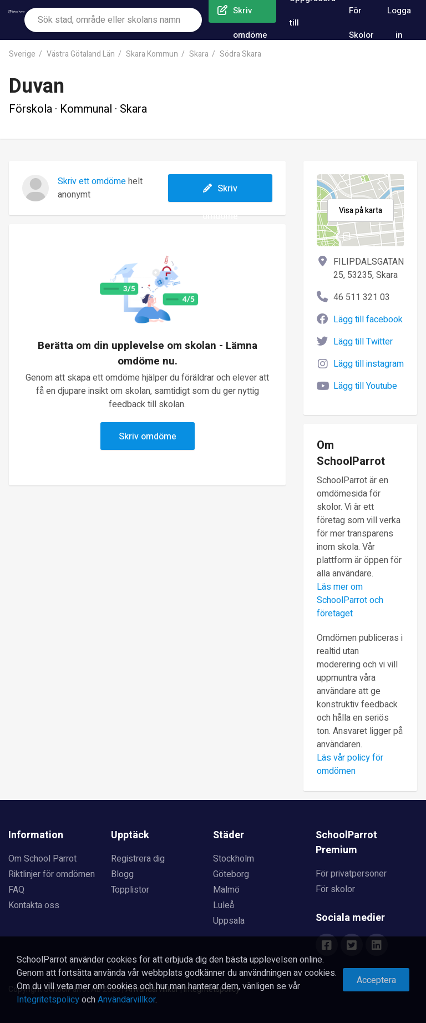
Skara (199, 54)
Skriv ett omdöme (92, 181)
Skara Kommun (152, 54)
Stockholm (233, 858)
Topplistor (130, 890)
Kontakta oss (33, 905)
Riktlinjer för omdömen (51, 874)
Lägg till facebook (368, 319)
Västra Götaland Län (81, 54)
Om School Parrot (42, 858)
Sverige (22, 54)
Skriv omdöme (220, 192)
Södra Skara (240, 54)
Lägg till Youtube (365, 386)
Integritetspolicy (48, 999)
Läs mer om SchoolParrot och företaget (350, 600)
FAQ (16, 890)
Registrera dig (138, 858)
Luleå (223, 905)
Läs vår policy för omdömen (350, 764)
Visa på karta (360, 210)
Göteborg (231, 874)
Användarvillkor (126, 999)
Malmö (226, 890)
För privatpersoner (351, 873)
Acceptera (376, 980)
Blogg (122, 874)
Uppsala (229, 921)
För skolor (335, 889)
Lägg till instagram (368, 364)
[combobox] (113, 20)
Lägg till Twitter (363, 341)
